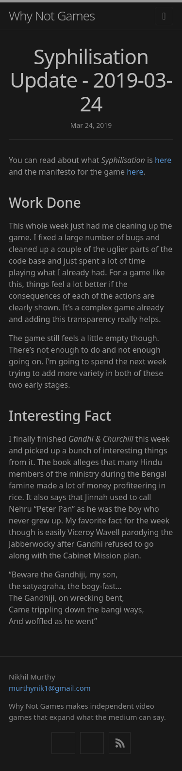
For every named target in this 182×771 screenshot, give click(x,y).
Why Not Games (52, 15)
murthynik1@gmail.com (50, 688)
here (163, 160)
